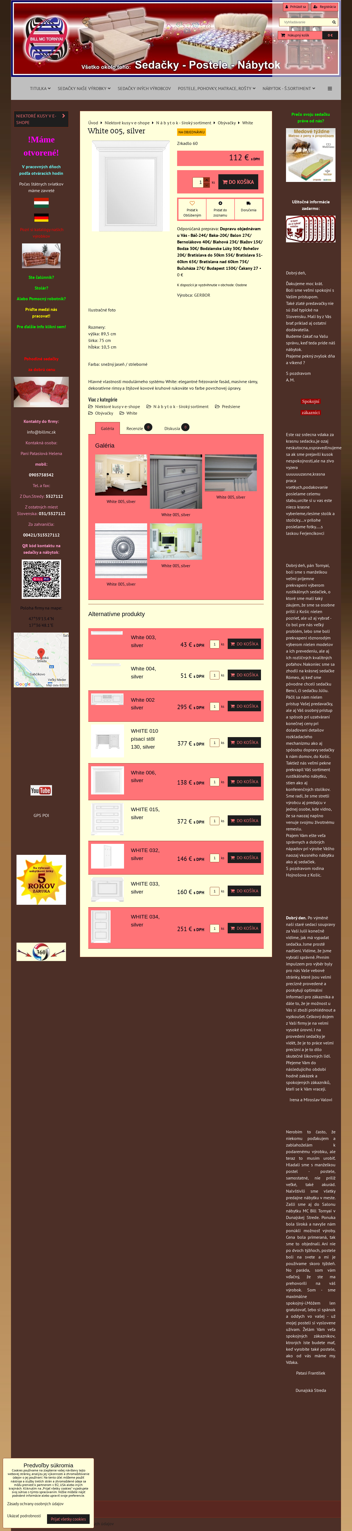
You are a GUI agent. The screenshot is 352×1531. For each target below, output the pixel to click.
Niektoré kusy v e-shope (117, 406)
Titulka (40, 88)
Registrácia (325, 6)
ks (217, 644)
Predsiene (231, 406)
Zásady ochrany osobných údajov (35, 1503)
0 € (330, 35)
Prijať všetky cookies (68, 1519)
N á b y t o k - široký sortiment (180, 406)
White (132, 413)
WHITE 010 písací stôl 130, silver (144, 739)
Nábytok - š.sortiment (289, 88)
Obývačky (104, 413)
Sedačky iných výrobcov (144, 88)
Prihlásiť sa (295, 6)
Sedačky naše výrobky (84, 88)
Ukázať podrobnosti (24, 1516)
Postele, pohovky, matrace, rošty (216, 88)
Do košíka (238, 181)
